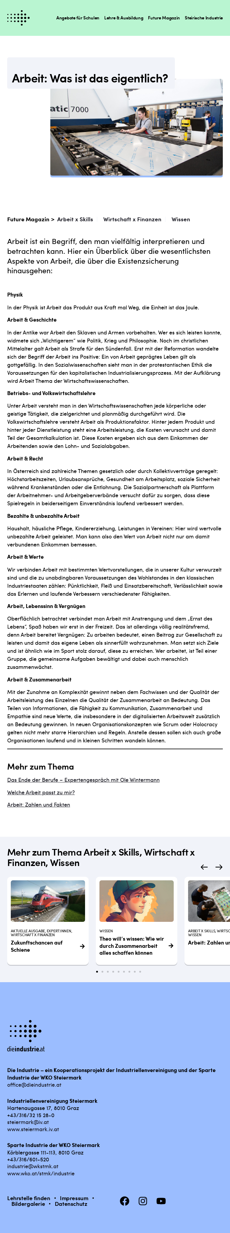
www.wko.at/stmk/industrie (41, 1173)
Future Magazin (164, 17)
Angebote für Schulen (77, 17)
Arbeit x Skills (75, 219)
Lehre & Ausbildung (123, 17)
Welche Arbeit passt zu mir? (41, 792)
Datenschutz (71, 1204)
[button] (204, 867)
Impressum (74, 1198)
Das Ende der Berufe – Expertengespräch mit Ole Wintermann (83, 779)
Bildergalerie (28, 1204)
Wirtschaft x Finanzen (132, 219)
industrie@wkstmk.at (32, 1166)
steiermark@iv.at (28, 1121)
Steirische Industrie (204, 17)
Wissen (181, 219)
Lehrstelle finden (28, 1198)
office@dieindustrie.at (34, 1084)
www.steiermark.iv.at (33, 1129)
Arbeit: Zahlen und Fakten (38, 804)
